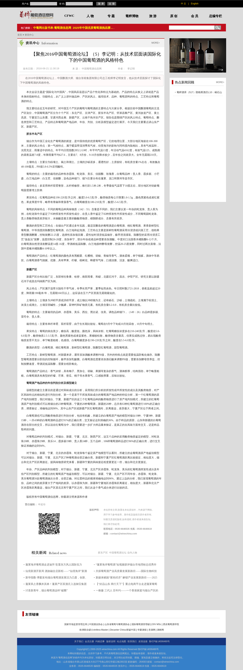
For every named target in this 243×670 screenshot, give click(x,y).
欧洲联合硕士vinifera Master (94, 629)
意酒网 (151, 629)
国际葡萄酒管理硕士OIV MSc (146, 624)
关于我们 (78, 641)
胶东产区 (103, 552)
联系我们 (132, 641)
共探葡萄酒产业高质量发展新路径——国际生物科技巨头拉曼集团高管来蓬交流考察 (126, 572)
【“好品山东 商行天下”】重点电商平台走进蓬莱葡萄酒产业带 (126, 585)
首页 (20, 35)
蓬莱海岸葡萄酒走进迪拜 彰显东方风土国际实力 (53, 564)
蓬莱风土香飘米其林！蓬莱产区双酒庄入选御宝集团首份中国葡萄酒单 (56, 585)
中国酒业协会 (96, 624)
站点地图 (121, 641)
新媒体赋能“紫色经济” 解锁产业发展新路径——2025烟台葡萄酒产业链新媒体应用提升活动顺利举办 (126, 578)
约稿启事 (100, 641)
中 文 (183, 3)
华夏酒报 (142, 629)
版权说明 (110, 641)
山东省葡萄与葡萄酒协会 (117, 624)
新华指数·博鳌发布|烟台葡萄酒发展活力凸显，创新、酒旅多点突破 (56, 578)
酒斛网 (160, 629)
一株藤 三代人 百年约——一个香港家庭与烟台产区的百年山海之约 (127, 591)
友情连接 (143, 641)
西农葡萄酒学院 (171, 624)
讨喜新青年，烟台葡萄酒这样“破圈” (46, 590)
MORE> (155, 43)
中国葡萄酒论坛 (117, 552)
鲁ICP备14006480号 (159, 641)
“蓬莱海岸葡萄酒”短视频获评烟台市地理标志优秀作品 (126, 565)
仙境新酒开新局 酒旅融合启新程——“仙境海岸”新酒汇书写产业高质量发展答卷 (56, 572)
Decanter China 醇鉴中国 (123, 629)
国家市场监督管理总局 (75, 624)
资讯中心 (29, 35)
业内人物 (132, 552)
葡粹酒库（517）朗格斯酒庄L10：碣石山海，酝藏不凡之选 (199, 93)
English (194, 3)
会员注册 (89, 641)
